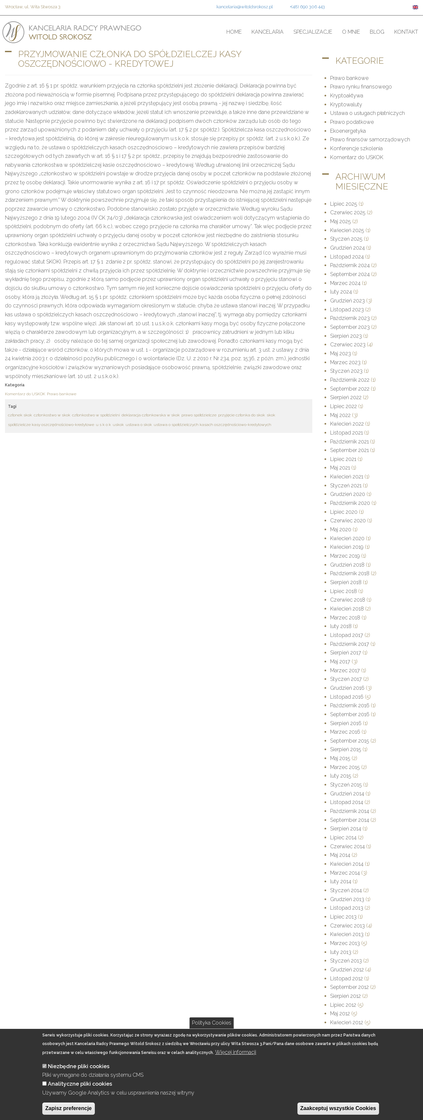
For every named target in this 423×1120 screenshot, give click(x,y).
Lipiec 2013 (343, 917)
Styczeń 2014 (346, 890)
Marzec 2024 (345, 283)
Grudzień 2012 (347, 969)
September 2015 (349, 741)
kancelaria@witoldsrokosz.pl (244, 6)
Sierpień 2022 (346, 397)
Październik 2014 (349, 811)
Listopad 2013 (346, 908)
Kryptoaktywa (346, 95)
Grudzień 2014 (347, 793)
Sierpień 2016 (346, 723)
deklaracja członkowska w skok (151, 415)
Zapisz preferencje (68, 1108)
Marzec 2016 (345, 732)
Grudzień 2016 (347, 688)
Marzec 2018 (345, 617)
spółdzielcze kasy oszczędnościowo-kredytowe (51, 424)
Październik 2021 (349, 441)
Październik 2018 (349, 573)
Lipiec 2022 (343, 406)
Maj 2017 (340, 661)
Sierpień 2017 (345, 652)
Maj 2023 (340, 353)
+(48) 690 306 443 (307, 6)
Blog (377, 32)
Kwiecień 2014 (347, 864)
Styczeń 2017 (346, 679)
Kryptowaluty (346, 104)
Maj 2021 (340, 468)
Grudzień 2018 (347, 565)
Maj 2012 (340, 1013)
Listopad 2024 (347, 257)
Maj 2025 (340, 221)
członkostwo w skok (52, 415)
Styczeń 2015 (346, 785)
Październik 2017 (349, 644)
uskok (118, 424)
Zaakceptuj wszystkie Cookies (338, 1108)
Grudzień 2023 (347, 301)
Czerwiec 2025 (347, 212)
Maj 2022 (340, 415)
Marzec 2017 (345, 670)
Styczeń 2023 (346, 371)
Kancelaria (267, 32)
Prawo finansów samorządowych (370, 139)
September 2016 (349, 714)
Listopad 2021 (346, 433)
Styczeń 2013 (346, 961)
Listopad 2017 (346, 635)
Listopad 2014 (346, 802)
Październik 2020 (350, 503)
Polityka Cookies (211, 1023)
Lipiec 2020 (344, 512)
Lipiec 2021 (343, 459)
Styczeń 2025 (346, 239)
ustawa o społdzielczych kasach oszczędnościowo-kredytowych (212, 424)
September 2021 (349, 450)
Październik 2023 (350, 318)
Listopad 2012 (346, 978)
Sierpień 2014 (345, 828)
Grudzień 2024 (347, 248)
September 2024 (350, 274)
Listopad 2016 (347, 697)
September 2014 (349, 820)
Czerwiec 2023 (347, 344)
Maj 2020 (340, 529)
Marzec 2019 (345, 556)
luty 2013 (340, 952)
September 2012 (349, 987)
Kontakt (406, 32)
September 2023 (350, 327)
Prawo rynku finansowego (361, 87)
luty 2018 (341, 626)
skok (271, 415)
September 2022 (349, 389)
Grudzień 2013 (347, 899)
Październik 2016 (349, 705)
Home (234, 32)
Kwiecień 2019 (347, 547)
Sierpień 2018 (346, 582)
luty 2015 (340, 776)
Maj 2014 (340, 855)
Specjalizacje (312, 32)
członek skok (20, 415)
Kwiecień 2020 (347, 538)
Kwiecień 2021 (346, 476)
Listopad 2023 (347, 309)
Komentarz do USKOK (25, 394)
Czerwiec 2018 (347, 600)
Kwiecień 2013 (347, 934)
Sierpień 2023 (346, 336)
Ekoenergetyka (348, 131)
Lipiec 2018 (343, 591)
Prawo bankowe (61, 394)
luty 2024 (341, 292)
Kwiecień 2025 (347, 230)
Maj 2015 (340, 758)
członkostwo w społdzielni (96, 415)
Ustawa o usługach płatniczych (367, 113)
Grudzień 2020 (347, 494)
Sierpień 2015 (345, 749)
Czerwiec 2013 (347, 926)
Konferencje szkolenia (356, 148)
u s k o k (103, 424)
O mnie (351, 32)
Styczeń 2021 (346, 485)
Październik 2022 (349, 380)
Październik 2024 (350, 265)
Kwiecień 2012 (346, 1022)
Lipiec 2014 (343, 837)
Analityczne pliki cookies (80, 1084)
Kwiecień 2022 (347, 424)
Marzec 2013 (345, 943)
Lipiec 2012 (343, 1005)
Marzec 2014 (345, 873)
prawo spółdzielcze (198, 415)
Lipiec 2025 (343, 204)
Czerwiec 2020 (348, 520)
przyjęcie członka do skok (241, 415)
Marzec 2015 (345, 767)
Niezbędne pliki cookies (78, 1066)
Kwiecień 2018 (347, 609)
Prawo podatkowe (352, 122)
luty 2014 (340, 881)
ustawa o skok (139, 424)
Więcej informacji (235, 1052)
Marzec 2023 (345, 362)
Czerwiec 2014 (347, 846)
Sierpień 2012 (345, 996)
